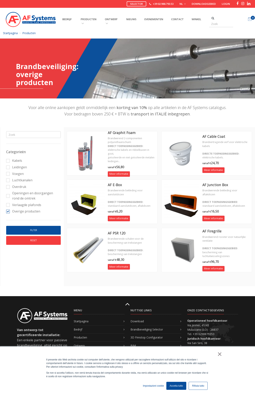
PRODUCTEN (88, 21)
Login (226, 4)
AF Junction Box (215, 184)
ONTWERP (111, 21)
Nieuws (131, 19)
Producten (29, 33)
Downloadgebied (204, 4)
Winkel (196, 19)
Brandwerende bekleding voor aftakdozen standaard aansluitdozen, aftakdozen (223, 198)
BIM (133, 345)
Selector (136, 4)
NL (182, 4)
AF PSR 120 (117, 233)
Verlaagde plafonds (23, 205)
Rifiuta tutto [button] (198, 385)
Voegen (15, 174)
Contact (177, 19)
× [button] (219, 354)
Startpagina (10, 33)
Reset (33, 240)
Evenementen (153, 19)
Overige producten (23, 211)
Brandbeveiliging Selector (146, 329)
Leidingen (16, 167)
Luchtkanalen (19, 180)
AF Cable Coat (213, 136)
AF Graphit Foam (122, 132)
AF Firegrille (212, 231)
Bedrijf (78, 329)
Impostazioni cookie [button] (153, 385)
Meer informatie (118, 174)
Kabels (14, 160)
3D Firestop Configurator (146, 337)
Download (137, 321)
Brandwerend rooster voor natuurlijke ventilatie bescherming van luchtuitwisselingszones (224, 246)
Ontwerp (79, 345)
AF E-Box (115, 184)
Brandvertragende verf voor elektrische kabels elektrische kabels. (224, 149)
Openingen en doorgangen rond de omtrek (29, 195)
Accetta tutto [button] (176, 385)
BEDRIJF (67, 19)
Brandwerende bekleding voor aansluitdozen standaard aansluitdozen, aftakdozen (129, 198)
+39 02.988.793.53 (163, 4)
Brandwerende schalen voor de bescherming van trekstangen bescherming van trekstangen (126, 246)
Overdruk (16, 187)
